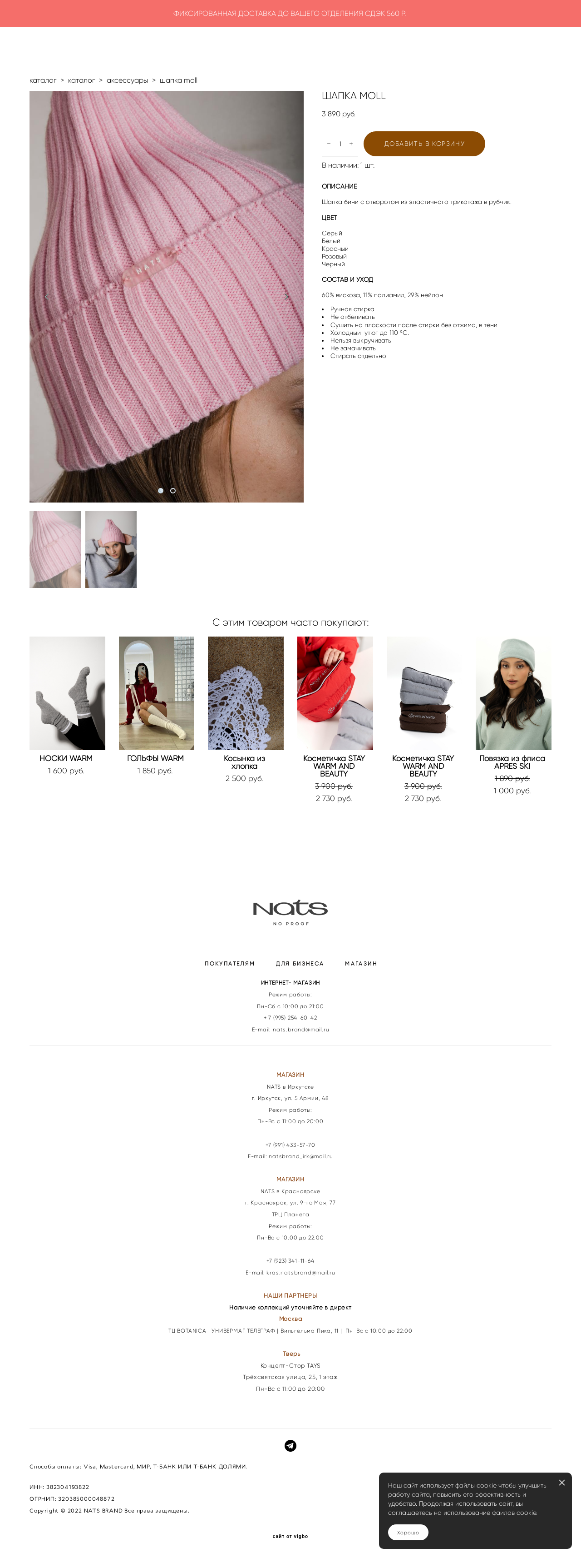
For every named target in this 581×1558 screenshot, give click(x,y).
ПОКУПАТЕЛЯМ (230, 963)
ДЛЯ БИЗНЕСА (300, 963)
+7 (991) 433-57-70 (290, 1144)
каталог (43, 80)
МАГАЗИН (361, 963)
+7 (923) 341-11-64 (290, 1260)
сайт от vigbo (290, 1536)
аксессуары (127, 80)
